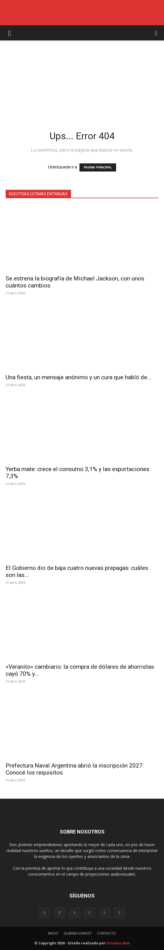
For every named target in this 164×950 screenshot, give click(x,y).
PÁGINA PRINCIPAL (98, 167)
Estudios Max (118, 943)
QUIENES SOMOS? (78, 933)
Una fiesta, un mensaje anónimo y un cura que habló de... (78, 377)
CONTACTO (106, 933)
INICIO (53, 933)
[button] (10, 32)
